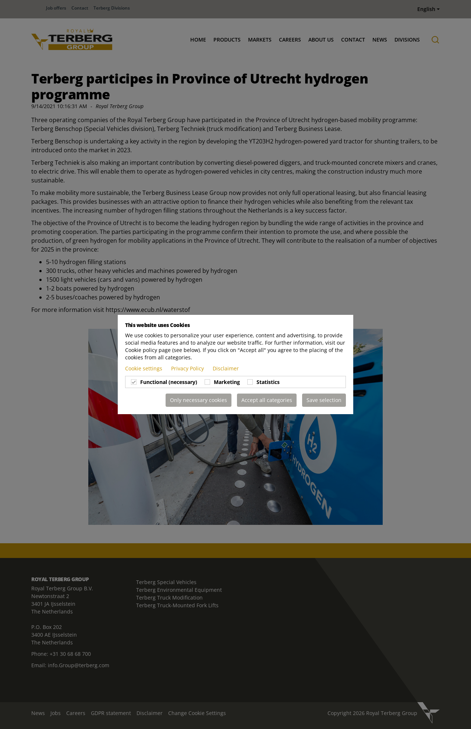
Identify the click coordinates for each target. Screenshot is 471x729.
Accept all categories (266, 399)
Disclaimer (226, 368)
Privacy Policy (188, 368)
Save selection (324, 399)
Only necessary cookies (198, 399)
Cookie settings (144, 368)
